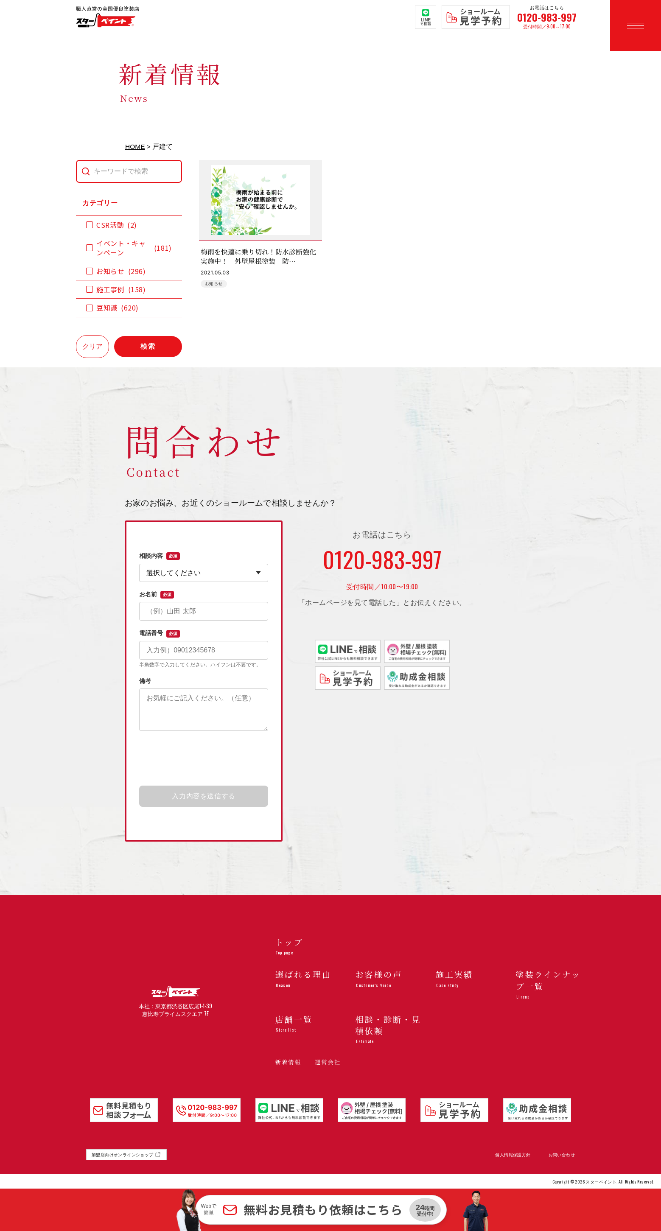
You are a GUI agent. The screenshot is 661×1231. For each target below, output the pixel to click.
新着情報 (288, 1062)
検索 (148, 346)
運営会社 (328, 1062)
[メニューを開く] (635, 25)
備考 (145, 680)
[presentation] (203, 758)
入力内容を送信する (203, 796)
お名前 (156, 595)
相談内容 (159, 556)
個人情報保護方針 (512, 1155)
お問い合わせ (562, 1155)
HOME (135, 146)
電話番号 (159, 633)
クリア (92, 346)
